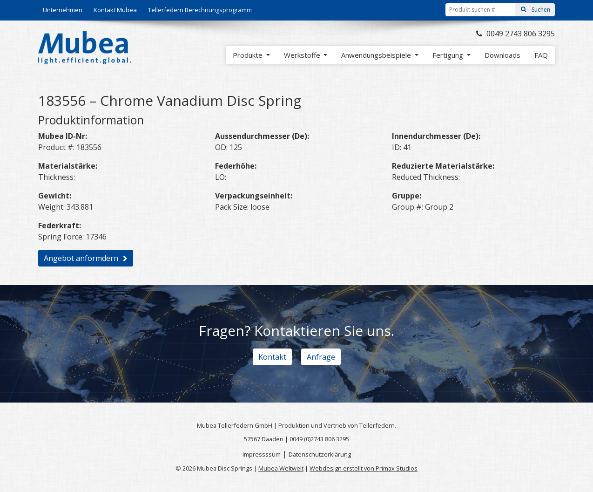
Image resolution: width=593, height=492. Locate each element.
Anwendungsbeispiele (377, 55)
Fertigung (448, 55)
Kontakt (272, 357)
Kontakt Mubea (115, 10)
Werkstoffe (303, 55)
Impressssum (262, 454)
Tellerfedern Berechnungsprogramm (200, 10)
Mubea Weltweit (280, 468)
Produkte (248, 55)
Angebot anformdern (81, 258)
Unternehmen (62, 10)
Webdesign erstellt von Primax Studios (364, 468)
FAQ (541, 55)
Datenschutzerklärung (320, 454)
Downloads (502, 55)
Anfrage (321, 357)
